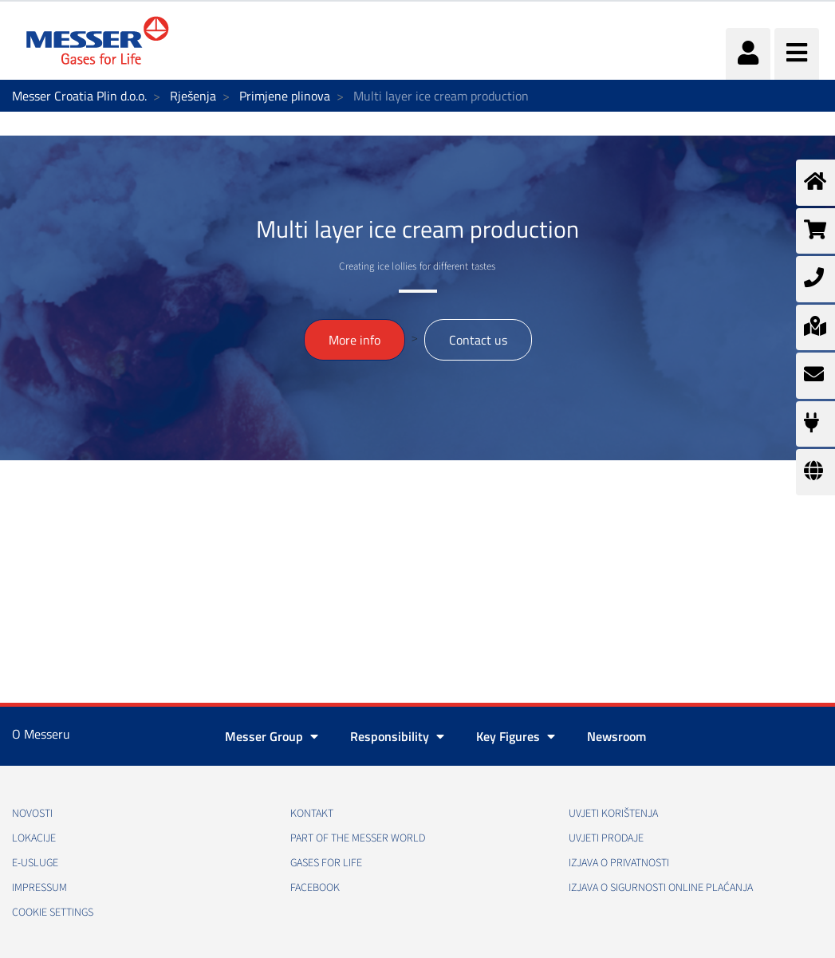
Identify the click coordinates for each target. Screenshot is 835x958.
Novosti (32, 814)
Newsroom (616, 736)
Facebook (315, 888)
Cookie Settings (52, 913)
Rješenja (193, 95)
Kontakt (311, 814)
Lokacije (34, 838)
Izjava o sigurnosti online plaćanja (661, 888)
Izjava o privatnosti (619, 863)
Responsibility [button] (397, 736)
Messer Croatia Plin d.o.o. (79, 95)
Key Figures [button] (515, 736)
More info (354, 339)
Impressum (39, 888)
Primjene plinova (284, 95)
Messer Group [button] (271, 736)
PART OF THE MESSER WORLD (357, 838)
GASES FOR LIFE (326, 863)
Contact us (478, 339)
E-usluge (35, 863)
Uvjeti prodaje (606, 838)
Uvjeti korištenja (613, 814)
